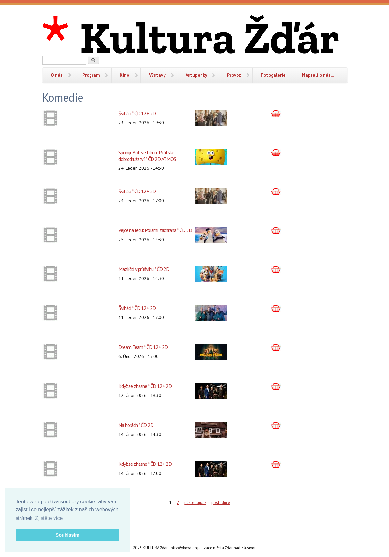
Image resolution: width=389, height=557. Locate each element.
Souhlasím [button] (67, 535)
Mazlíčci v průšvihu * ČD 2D (143, 269)
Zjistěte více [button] (49, 518)
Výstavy (157, 75)
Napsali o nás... (318, 75)
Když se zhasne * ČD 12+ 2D (145, 386)
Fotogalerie (273, 75)
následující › (195, 502)
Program (91, 75)
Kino (124, 75)
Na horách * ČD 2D (135, 425)
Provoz (234, 75)
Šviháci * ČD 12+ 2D (137, 113)
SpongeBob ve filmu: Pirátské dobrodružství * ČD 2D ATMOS (147, 155)
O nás (57, 75)
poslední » (220, 502)
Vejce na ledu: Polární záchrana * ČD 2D (155, 230)
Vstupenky (196, 75)
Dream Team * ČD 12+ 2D (143, 347)
